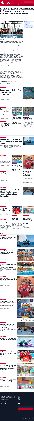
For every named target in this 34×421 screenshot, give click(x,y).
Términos (29, 418)
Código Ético (2, 405)
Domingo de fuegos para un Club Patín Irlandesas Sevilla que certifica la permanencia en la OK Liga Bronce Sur (5, 110)
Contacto (32, 418)
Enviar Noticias (19, 415)
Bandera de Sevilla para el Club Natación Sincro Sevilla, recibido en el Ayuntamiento (28, 174)
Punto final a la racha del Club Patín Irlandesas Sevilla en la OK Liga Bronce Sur (7, 326)
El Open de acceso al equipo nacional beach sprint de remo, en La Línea (5, 173)
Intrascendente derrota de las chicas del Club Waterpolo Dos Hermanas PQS (28, 119)
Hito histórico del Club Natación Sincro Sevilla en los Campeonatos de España (17, 219)
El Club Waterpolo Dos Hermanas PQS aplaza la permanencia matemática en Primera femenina (5, 222)
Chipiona (15, 4)
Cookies (26, 418)
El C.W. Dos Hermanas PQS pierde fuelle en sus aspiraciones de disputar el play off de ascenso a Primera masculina (28, 220)
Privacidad (23, 418)
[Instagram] (3, 401)
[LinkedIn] (5, 401)
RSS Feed (19, 399)
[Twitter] (2, 401)
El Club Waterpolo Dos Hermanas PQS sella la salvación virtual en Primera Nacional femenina (17, 168)
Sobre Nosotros (3, 404)
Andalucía (18, 4)
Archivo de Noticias (20, 398)
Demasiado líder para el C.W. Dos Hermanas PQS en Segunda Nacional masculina (5, 158)
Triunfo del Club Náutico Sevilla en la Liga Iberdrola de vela (8, 238)
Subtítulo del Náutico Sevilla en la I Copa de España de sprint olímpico (5, 209)
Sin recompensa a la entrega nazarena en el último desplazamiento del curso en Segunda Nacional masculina (17, 120)
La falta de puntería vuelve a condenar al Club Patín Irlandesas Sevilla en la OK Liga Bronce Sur (5, 125)
